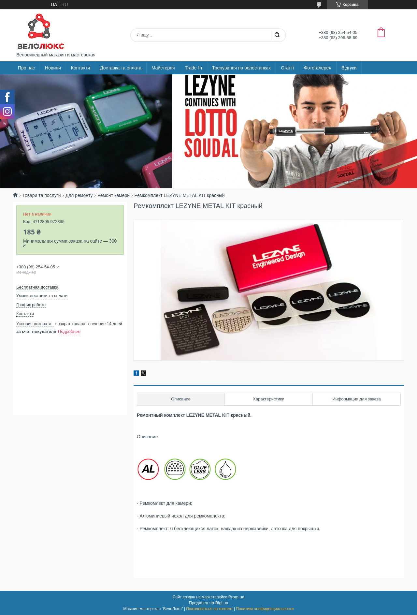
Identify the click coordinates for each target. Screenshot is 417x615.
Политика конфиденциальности (265, 609)
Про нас (26, 67)
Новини (53, 67)
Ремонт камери (113, 195)
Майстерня (163, 67)
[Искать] (277, 35)
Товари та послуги (41, 195)
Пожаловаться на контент (209, 609)
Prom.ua (236, 596)
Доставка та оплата (120, 67)
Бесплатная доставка (37, 287)
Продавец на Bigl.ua (208, 602)
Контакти (80, 67)
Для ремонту (79, 195)
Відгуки (349, 67)
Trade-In (193, 67)
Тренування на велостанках (241, 67)
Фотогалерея (317, 67)
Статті (287, 67)
